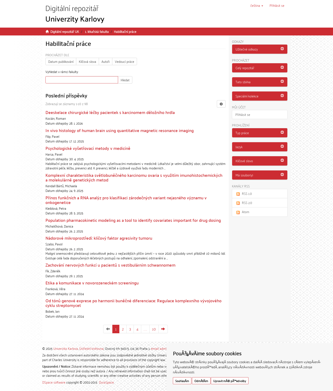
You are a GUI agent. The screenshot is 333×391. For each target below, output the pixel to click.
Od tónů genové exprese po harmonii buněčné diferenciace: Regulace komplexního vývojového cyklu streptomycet (133, 303)
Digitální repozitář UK (64, 31)
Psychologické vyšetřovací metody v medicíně (87, 148)
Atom (242, 212)
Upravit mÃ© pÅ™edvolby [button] (229, 380)
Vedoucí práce (124, 61)
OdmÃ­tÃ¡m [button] (201, 380)
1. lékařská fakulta (97, 31)
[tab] (260, 49)
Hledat (125, 80)
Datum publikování (60, 61)
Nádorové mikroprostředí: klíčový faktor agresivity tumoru (98, 238)
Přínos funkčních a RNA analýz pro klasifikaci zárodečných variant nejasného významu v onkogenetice (126, 200)
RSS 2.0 (243, 202)
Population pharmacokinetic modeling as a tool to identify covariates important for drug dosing (133, 220)
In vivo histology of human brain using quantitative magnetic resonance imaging (119, 130)
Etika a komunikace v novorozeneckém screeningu (92, 282)
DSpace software (53, 382)
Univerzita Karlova (65, 348)
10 (154, 328)
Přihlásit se (242, 114)
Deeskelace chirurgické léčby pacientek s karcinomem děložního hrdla (110, 112)
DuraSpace (106, 382)
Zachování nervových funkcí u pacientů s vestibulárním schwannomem (110, 265)
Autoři (106, 61)
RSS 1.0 (243, 193)
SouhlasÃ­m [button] (182, 380)
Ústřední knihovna (91, 348)
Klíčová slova (87, 61)
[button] (256, 5)
